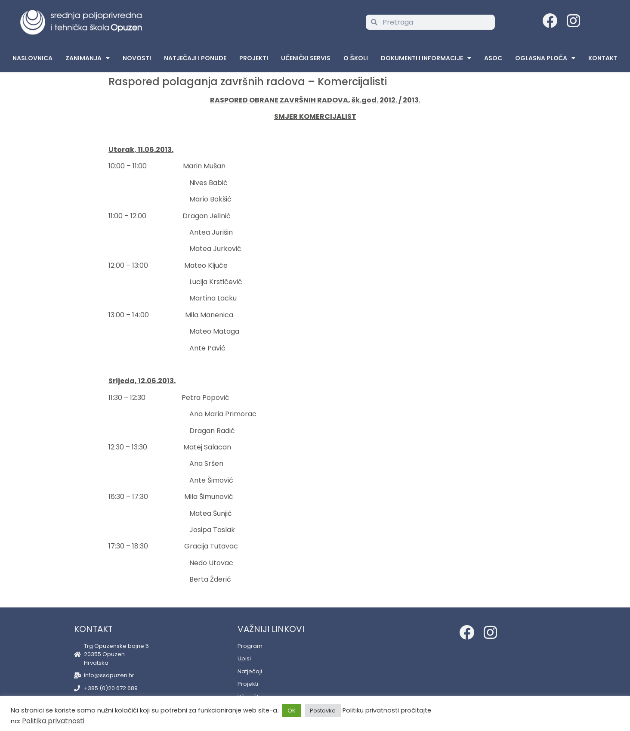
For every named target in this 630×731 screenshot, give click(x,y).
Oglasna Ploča (545, 58)
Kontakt (603, 58)
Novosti (137, 58)
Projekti (253, 58)
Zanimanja (87, 58)
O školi (355, 58)
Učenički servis (305, 58)
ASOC (493, 58)
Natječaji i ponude (195, 58)
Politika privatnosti (53, 721)
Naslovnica (32, 58)
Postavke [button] (323, 710)
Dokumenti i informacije (426, 58)
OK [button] (291, 710)
